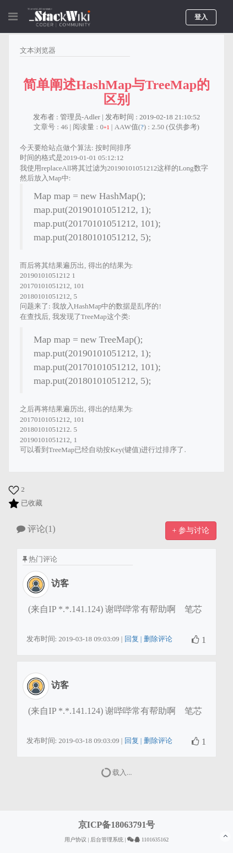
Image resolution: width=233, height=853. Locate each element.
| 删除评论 (155, 639)
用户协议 (75, 840)
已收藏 (31, 503)
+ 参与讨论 (190, 530)
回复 (131, 639)
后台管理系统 (106, 840)
